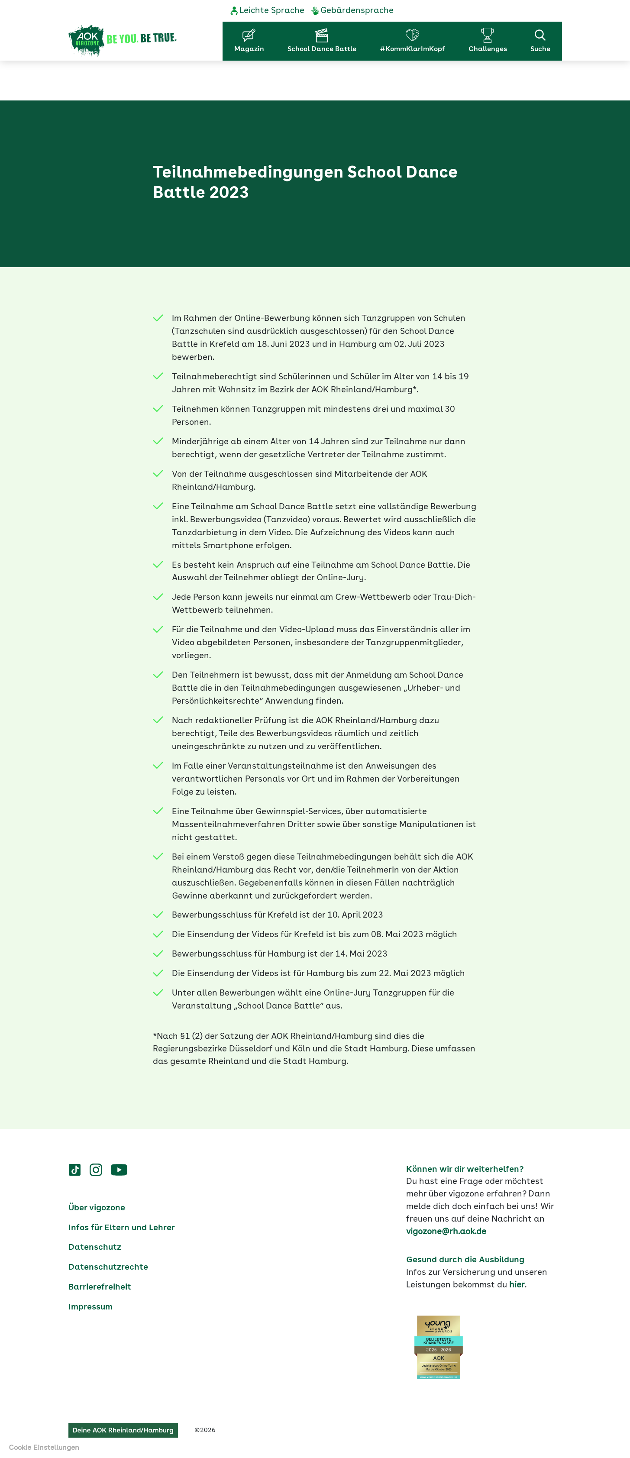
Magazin (249, 49)
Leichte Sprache (271, 10)
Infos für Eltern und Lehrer (121, 1227)
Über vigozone (96, 1207)
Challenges (487, 49)
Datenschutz (94, 1247)
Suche (540, 40)
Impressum (90, 1306)
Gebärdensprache (357, 10)
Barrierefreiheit (99, 1286)
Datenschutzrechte (108, 1267)
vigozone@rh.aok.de (446, 1231)
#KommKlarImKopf (412, 49)
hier (517, 1284)
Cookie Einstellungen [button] (44, 1447)
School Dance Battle (322, 49)
